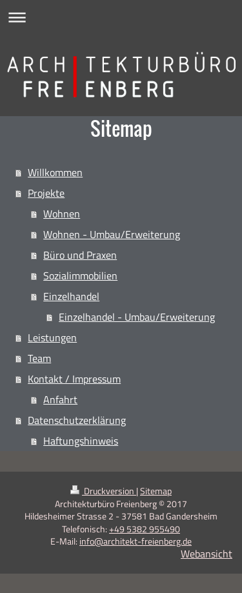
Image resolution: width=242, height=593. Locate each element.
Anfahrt (60, 399)
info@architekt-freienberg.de (135, 541)
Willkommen (55, 172)
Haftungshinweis (80, 440)
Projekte (46, 193)
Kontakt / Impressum (74, 379)
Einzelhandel (71, 296)
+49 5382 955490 (144, 529)
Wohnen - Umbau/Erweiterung (111, 234)
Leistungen (52, 337)
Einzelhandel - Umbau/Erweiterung (137, 317)
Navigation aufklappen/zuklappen (121, 17)
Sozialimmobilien (80, 275)
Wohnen (61, 213)
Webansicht (206, 553)
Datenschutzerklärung (77, 420)
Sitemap (156, 491)
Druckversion (103, 491)
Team (39, 358)
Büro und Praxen (80, 255)
